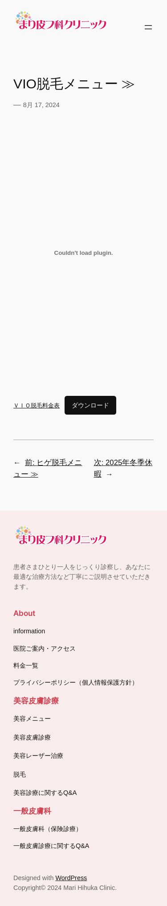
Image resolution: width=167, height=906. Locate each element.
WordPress (71, 877)
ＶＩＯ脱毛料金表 (36, 405)
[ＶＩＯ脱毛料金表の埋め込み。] (83, 253)
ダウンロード (90, 405)
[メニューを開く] (148, 27)
